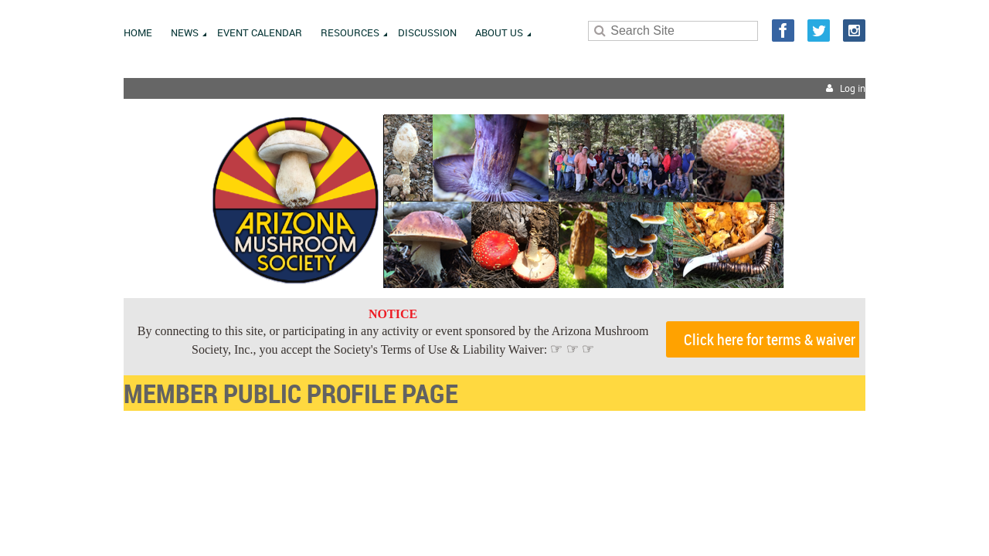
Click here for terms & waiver (769, 339)
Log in (852, 88)
